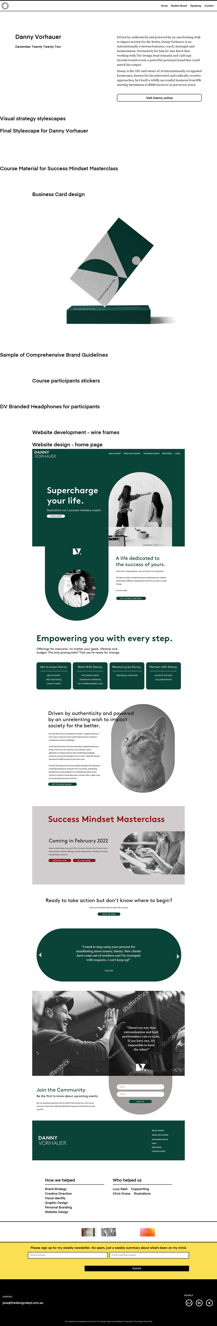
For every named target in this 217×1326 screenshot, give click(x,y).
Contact (209, 6)
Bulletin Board (179, 6)
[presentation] (54, 1268)
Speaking (195, 6)
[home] (80, 5)
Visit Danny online (159, 98)
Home (164, 6)
